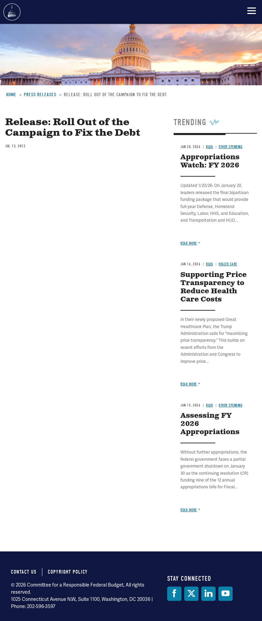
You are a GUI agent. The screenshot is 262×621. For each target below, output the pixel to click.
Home (11, 95)
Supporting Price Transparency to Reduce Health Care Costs (213, 287)
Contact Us (24, 572)
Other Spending (230, 147)
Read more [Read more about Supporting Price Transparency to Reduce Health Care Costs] (188, 384)
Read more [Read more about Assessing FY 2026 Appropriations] (188, 510)
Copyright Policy (68, 572)
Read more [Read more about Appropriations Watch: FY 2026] (188, 243)
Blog (209, 147)
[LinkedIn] (208, 594)
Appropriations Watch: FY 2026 (209, 161)
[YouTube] (225, 594)
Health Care (228, 264)
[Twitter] (191, 594)
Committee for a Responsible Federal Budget (11, 11)
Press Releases (40, 95)
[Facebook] (174, 594)
